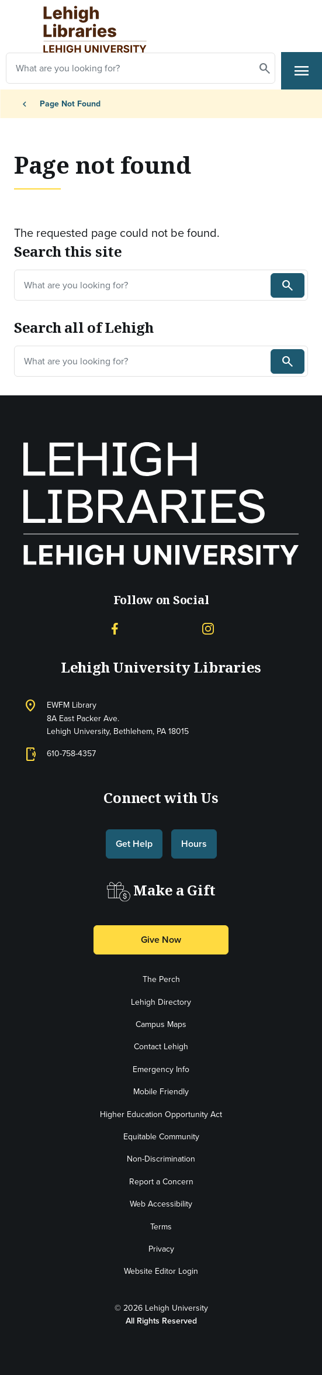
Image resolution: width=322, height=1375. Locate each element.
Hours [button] (194, 843)
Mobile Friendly (161, 1091)
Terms (161, 1227)
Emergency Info (161, 1069)
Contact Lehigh (161, 1046)
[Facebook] (115, 628)
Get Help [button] (134, 843)
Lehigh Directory (161, 1002)
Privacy (161, 1249)
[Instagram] (208, 628)
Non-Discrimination (161, 1159)
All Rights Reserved (161, 1321)
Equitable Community (161, 1137)
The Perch (161, 979)
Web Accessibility (161, 1204)
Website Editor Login (161, 1271)
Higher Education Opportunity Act (161, 1114)
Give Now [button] (161, 939)
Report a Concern (161, 1182)
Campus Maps (161, 1024)
